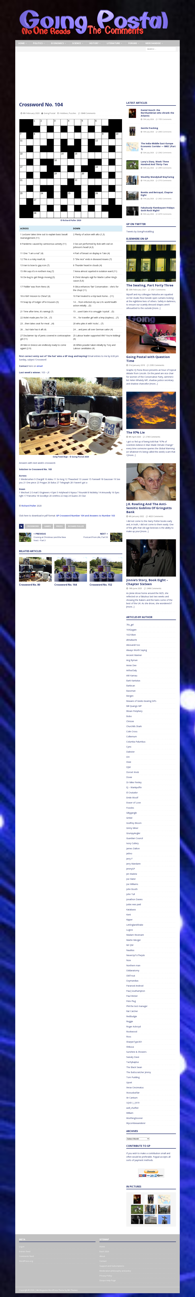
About (102, 1256)
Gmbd (129, 817)
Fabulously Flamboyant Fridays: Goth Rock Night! (158, 209)
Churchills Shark (134, 726)
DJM (128, 767)
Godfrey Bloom (134, 823)
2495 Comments (164, 168)
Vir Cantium (132, 1097)
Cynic (128, 746)
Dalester (130, 751)
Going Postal (49, 113)
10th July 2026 (148, 214)
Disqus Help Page (107, 1280)
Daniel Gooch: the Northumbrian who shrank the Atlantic (157, 113)
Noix (128, 960)
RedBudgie (131, 1016)
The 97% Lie (135, 432)
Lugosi (129, 929)
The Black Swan (134, 1067)
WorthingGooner (134, 1118)
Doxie (129, 777)
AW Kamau (131, 675)
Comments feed (26, 1256)
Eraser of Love (133, 802)
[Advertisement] (97, 78)
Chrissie (130, 721)
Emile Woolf (132, 797)
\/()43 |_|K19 (132, 1102)
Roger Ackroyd (133, 1026)
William (129, 1112)
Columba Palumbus (135, 741)
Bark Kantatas (133, 680)
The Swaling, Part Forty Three (149, 285)
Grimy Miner (132, 828)
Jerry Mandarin (133, 863)
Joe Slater (131, 878)
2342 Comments (164, 152)
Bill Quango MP (134, 706)
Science (76, 43)
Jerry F (129, 858)
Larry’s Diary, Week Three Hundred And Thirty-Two (155, 163)
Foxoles (130, 807)
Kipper (129, 919)
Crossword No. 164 (65, 584)
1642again (131, 629)
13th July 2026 (148, 119)
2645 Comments (164, 132)
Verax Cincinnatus (135, 1087)
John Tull (130, 894)
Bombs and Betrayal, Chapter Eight (157, 194)
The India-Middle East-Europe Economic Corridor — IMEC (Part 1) (158, 146)
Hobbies (64, 113)
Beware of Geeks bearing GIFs (141, 701)
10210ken (131, 634)
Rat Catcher (132, 1011)
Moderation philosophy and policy (115, 1270)
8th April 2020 (135, 436)
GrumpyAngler (133, 833)
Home (21, 43)
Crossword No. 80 (29, 584)
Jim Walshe (131, 873)
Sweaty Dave (132, 1057)
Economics (57, 43)
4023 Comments (156, 516)
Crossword (33, 526)
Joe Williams (132, 884)
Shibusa (130, 1046)
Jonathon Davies (134, 899)
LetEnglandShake (134, 924)
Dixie (128, 761)
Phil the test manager (136, 1006)
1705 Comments (164, 119)
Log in (21, 1246)
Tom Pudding (133, 1077)
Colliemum (131, 736)
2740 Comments (153, 436)
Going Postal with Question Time (148, 359)
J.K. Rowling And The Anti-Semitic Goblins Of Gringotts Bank (149, 508)
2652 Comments (164, 198)
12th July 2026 (148, 152)
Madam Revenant (135, 934)
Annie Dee (131, 665)
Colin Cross (131, 731)
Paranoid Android (134, 985)
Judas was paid (133, 904)
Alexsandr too (133, 644)
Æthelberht (131, 639)
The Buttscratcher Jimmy (138, 1072)
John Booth (132, 889)
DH (127, 756)
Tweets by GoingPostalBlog (140, 231)
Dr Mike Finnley (134, 782)
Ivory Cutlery (132, 843)
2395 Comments (157, 365)
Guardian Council (134, 838)
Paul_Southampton (135, 990)
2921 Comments (158, 289)
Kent (128, 914)
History (93, 43)
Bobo (129, 716)
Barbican (130, 685)
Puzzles (72, 113)
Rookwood (131, 1031)
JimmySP (130, 868)
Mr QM (129, 945)
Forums (132, 43)
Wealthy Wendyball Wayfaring (157, 176)
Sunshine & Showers (136, 1051)
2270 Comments (164, 214)
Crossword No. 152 (101, 584)
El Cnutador (132, 792)
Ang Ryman (132, 660)
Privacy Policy (105, 1275)
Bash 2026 (104, 1251)
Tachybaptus (132, 1062)
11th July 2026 (148, 180)
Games (47, 526)
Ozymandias (132, 980)
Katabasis (131, 909)
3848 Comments (88, 113)
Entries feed (24, 1251)
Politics (38, 43)
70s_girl (130, 624)
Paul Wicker (132, 995)
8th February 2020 (31, 113)
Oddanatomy (132, 970)
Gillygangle (131, 812)
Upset (129, 1082)
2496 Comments (154, 588)
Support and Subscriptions (111, 1266)
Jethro (129, 853)
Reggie (129, 1021)
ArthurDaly (131, 670)
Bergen (129, 695)
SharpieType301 (134, 1041)
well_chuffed (132, 1107)
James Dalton (133, 848)
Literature (113, 43)
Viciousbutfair (133, 1092)
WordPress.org (26, 1261)
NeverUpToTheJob (135, 955)
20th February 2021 (137, 289)
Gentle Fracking (149, 128)
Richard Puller (28, 505)
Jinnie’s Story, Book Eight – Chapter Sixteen (147, 582)
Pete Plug (131, 1001)
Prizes (59, 526)
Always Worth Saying (136, 650)
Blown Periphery (134, 711)
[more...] (156, 308)
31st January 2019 (137, 365)
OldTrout (130, 975)
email (40, 366)
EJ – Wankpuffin (134, 787)
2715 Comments (164, 180)
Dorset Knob (132, 772)
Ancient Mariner (134, 655)
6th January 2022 (136, 516)
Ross (128, 1036)
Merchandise (153, 43)
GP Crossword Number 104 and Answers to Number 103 (85, 515)
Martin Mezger (133, 940)
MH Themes (72, 1290)
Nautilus (130, 950)
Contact (102, 1261)
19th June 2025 (135, 588)
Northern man (133, 965)
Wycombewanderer (135, 1123)
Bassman (131, 690)
